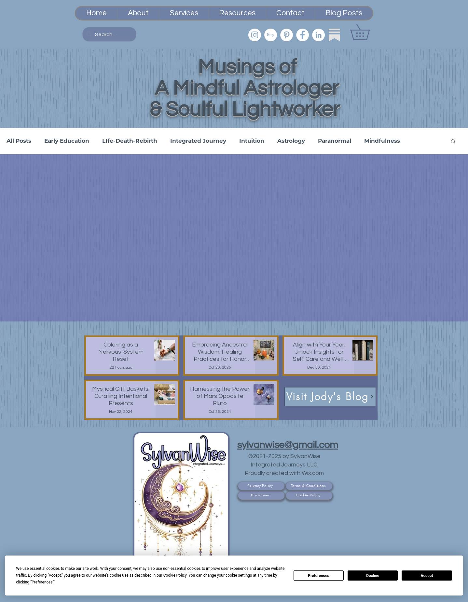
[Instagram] (254, 35)
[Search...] (108, 34)
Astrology (291, 140)
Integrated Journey (198, 140)
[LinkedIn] (318, 35)
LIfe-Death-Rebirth (129, 140)
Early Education (66, 140)
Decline (372, 575)
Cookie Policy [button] (174, 575)
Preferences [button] (42, 582)
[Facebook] (302, 35)
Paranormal (334, 140)
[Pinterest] (286, 35)
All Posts (19, 140)
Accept (427, 575)
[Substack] (334, 35)
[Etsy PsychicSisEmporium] (270, 35)
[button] (368, 32)
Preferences (318, 575)
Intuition (251, 140)
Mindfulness (382, 140)
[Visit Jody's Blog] (330, 396)
